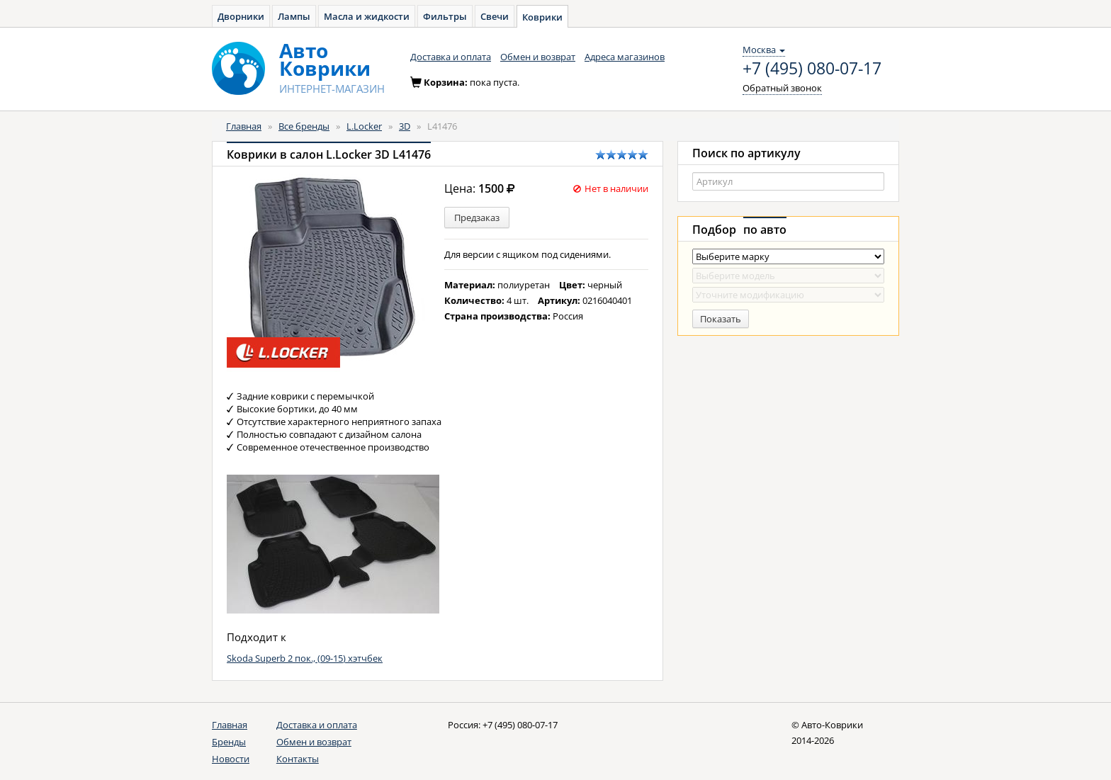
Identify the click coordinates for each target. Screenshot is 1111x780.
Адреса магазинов (625, 56)
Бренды (229, 741)
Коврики (542, 17)
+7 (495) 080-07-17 (812, 69)
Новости (230, 758)
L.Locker (364, 126)
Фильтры (445, 16)
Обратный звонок (782, 87)
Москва (764, 49)
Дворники (241, 16)
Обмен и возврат (537, 56)
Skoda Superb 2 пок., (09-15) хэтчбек (305, 658)
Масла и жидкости (367, 16)
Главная (243, 126)
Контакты (297, 758)
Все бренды (303, 126)
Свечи (494, 16)
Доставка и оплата (450, 56)
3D (404, 126)
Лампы (294, 16)
